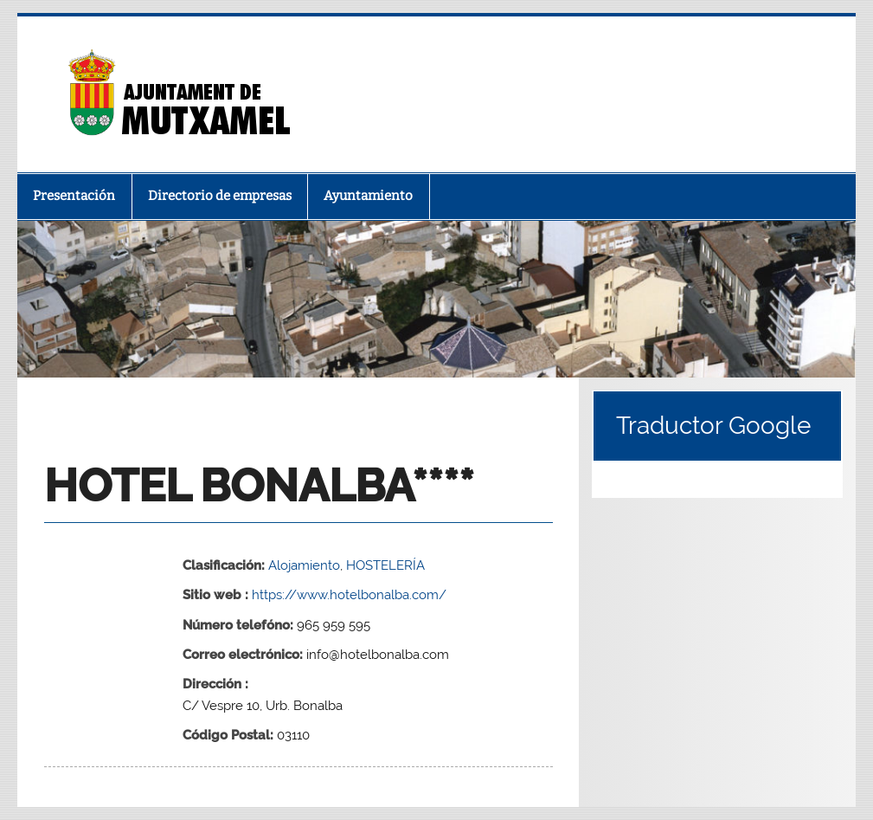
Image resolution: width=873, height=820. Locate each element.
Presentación (74, 195)
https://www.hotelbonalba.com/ (349, 595)
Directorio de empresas (220, 195)
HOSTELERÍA (385, 565)
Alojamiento (304, 565)
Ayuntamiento (368, 195)
